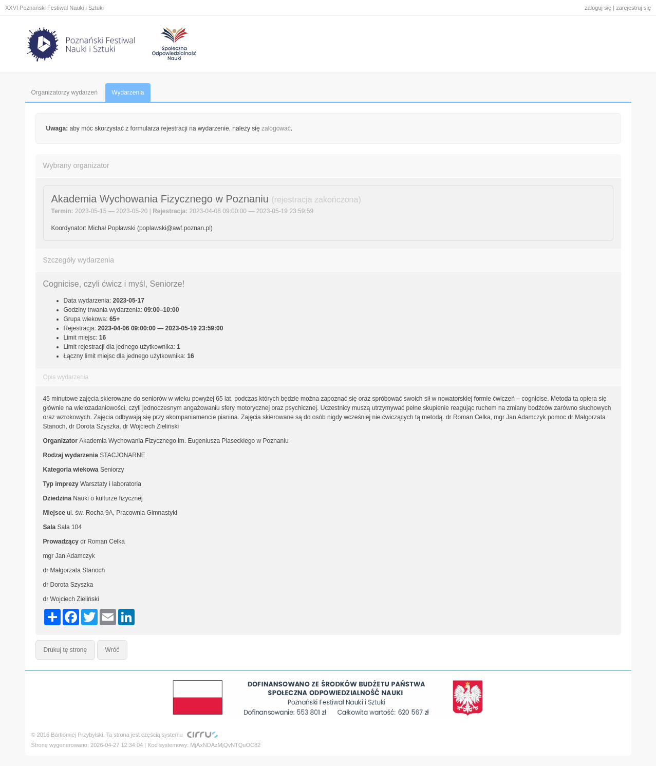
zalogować (276, 128)
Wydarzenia (127, 92)
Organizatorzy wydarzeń (64, 92)
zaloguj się (598, 8)
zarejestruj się (633, 8)
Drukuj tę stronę (65, 649)
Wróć (112, 649)
